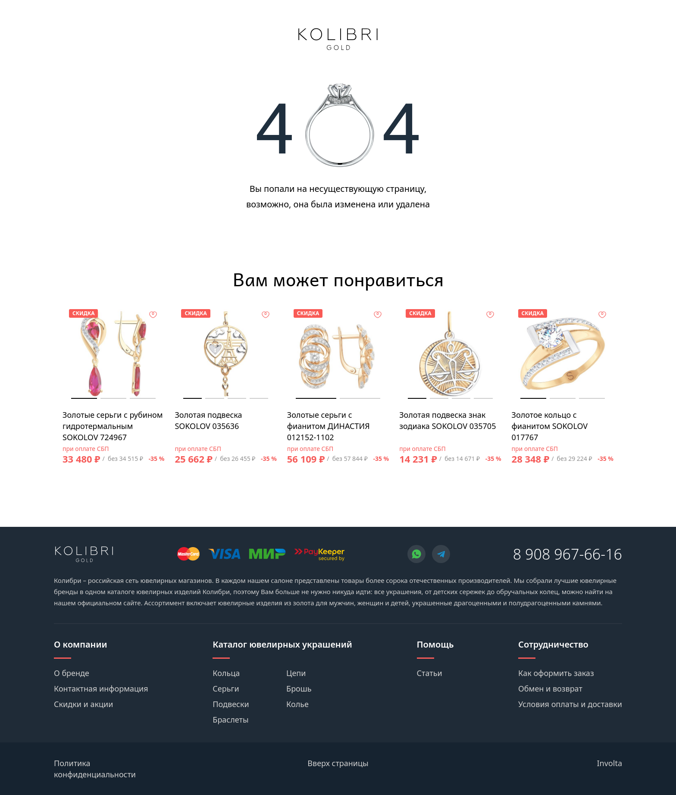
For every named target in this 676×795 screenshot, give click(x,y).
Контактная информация (101, 688)
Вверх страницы (337, 763)
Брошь (299, 688)
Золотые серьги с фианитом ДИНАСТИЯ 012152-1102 (328, 426)
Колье (297, 704)
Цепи (296, 673)
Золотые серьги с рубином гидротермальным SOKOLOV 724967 (113, 426)
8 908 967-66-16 (567, 554)
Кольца (226, 673)
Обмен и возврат (550, 688)
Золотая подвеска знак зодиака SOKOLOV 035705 (447, 420)
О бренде (71, 673)
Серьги (226, 688)
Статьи (429, 673)
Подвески (231, 704)
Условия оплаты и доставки (570, 704)
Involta (610, 763)
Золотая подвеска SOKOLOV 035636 (208, 420)
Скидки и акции (83, 704)
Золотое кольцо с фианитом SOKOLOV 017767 (550, 426)
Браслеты (230, 719)
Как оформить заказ (556, 673)
